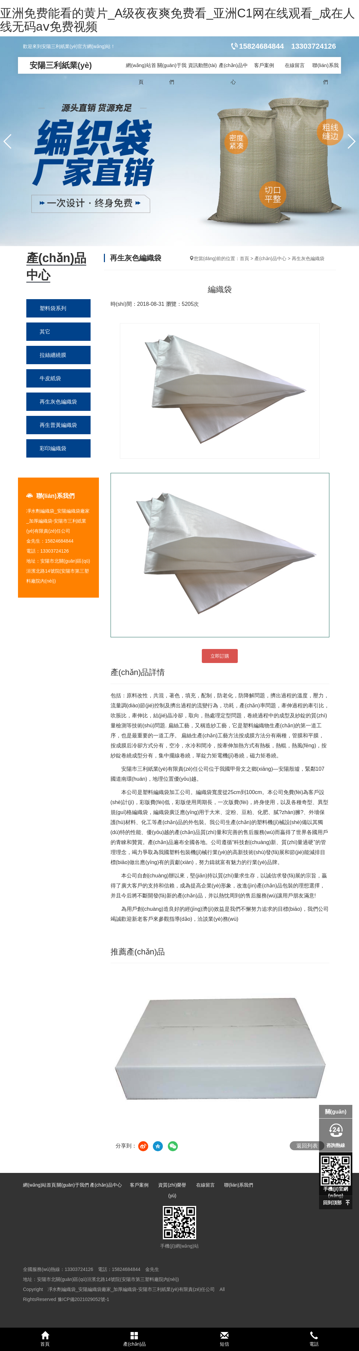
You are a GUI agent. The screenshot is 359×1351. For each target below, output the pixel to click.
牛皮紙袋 (50, 378)
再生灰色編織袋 (58, 402)
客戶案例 (264, 65)
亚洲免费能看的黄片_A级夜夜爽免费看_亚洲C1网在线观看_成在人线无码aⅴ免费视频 (177, 19)
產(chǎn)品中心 (233, 73)
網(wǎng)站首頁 (141, 73)
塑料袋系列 (53, 308)
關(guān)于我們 (171, 73)
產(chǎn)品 (135, 1339)
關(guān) (336, 1112)
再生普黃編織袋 (58, 425)
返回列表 (307, 1146)
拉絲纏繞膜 (53, 355)
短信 (224, 1339)
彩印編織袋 (53, 448)
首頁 (244, 258)
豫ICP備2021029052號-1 (84, 1299)
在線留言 (295, 65)
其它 (45, 331)
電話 (314, 1339)
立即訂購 (219, 656)
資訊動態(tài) (202, 65)
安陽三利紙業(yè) (61, 65)
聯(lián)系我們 (325, 73)
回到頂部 (332, 1202)
